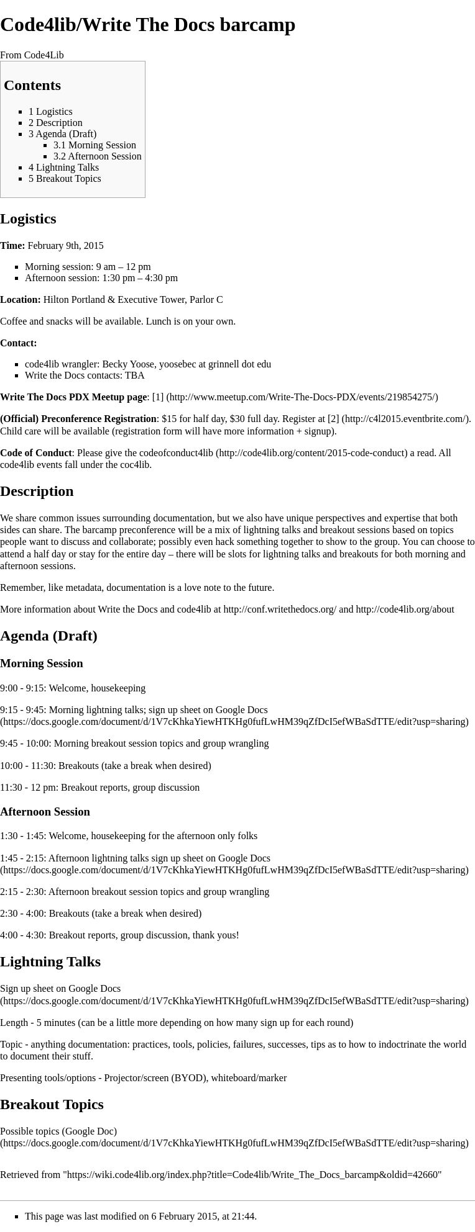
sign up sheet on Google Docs (208, 709)
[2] (333, 418)
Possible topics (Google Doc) (58, 1131)
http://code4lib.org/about (405, 609)
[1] (158, 397)
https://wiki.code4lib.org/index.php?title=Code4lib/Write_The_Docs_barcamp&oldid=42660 (252, 1174)
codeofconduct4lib (176, 452)
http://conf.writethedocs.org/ (279, 609)
